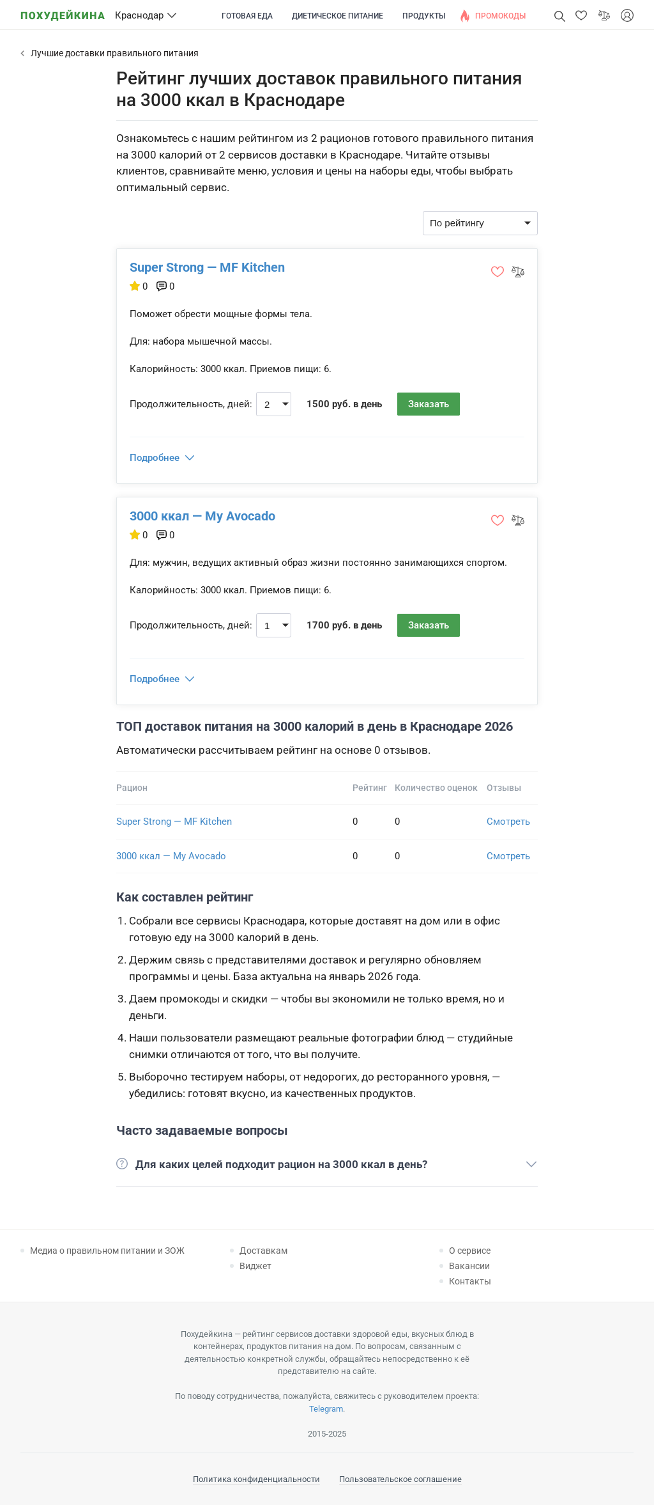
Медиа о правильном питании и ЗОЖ (107, 1250)
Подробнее (154, 458)
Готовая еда (247, 16)
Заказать (428, 404)
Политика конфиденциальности (256, 1479)
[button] (581, 15)
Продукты (423, 16)
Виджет (255, 1266)
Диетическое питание (337, 16)
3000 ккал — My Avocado (202, 516)
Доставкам (263, 1250)
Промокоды (500, 16)
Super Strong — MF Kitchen (207, 267)
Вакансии (469, 1266)
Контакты (470, 1281)
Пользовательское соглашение (400, 1479)
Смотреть (508, 821)
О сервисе (469, 1250)
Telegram (326, 1409)
